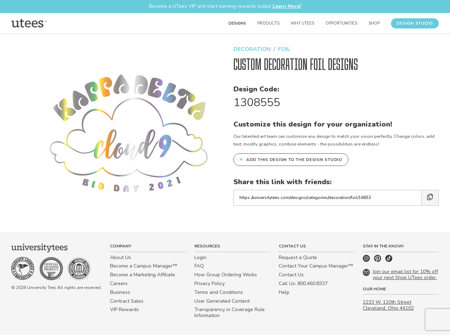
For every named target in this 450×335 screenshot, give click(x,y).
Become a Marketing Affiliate (142, 274)
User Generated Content (222, 301)
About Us (120, 257)
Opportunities (341, 23)
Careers (119, 283)
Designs (237, 23)
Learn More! (286, 6)
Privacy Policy (209, 283)
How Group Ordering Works (225, 274)
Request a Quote (298, 257)
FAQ (199, 266)
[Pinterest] (378, 260)
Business (120, 292)
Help (284, 292)
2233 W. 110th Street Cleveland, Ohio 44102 (388, 305)
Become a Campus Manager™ (143, 266)
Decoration (252, 49)
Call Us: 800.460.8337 (303, 283)
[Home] (29, 23)
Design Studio (415, 23)
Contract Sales (126, 301)
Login (200, 257)
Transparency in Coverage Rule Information (229, 312)
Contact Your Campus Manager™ (316, 266)
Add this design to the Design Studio (290, 159)
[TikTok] (388, 260)
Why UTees (302, 23)
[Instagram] (367, 260)
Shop (374, 23)
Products (268, 23)
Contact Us (291, 274)
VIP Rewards (124, 309)
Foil (284, 49)
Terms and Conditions (218, 292)
